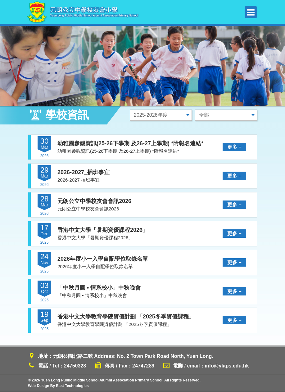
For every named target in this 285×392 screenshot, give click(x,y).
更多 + (234, 147)
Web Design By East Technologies (58, 386)
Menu (251, 12)
